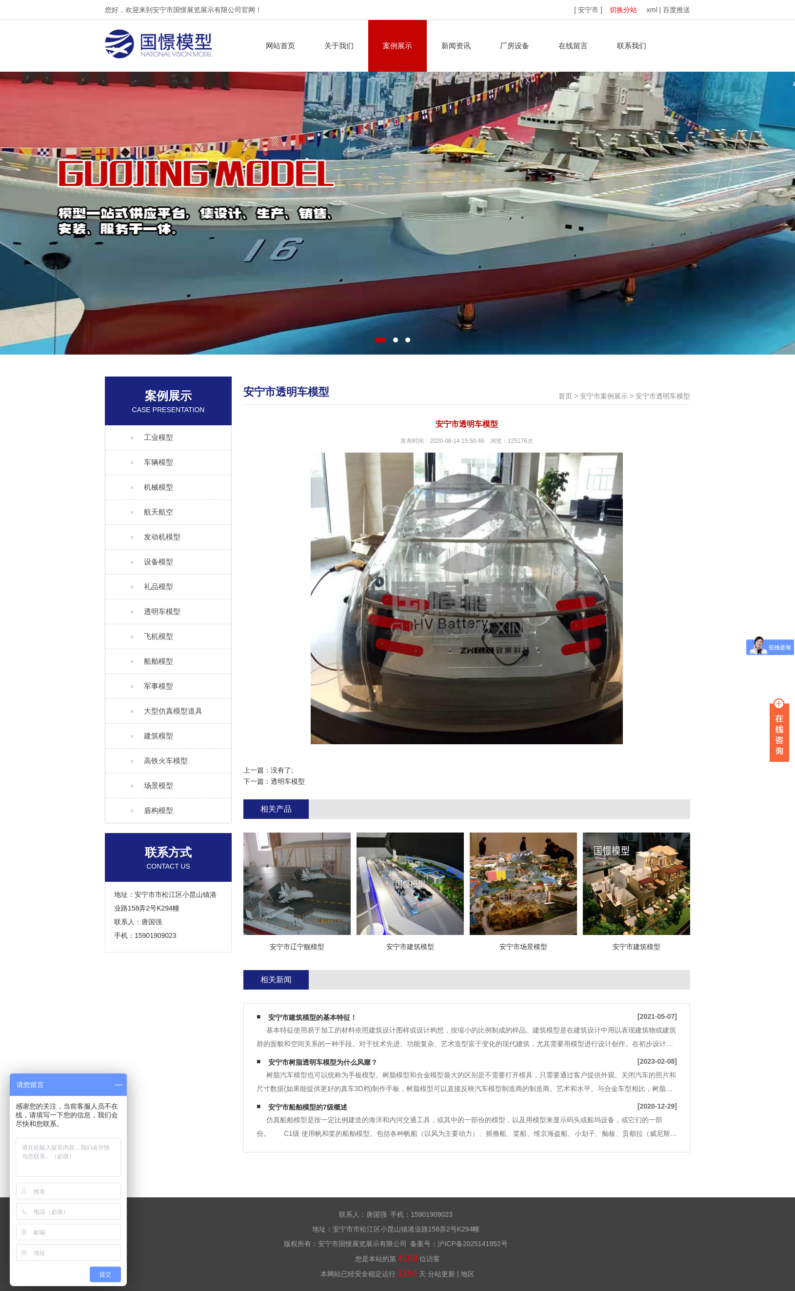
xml (652, 10)
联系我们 (631, 45)
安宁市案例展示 (604, 396)
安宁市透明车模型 (663, 396)
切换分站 (623, 10)
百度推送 (676, 10)
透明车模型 (288, 781)
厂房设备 (514, 45)
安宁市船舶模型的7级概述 (307, 1107)
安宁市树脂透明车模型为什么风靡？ (323, 1062)
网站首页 (280, 45)
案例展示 (397, 45)
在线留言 (573, 45)
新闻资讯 (456, 45)
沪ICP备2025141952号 (472, 1244)
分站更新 (441, 1274)
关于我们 (339, 45)
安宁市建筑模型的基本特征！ (312, 1017)
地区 (468, 1274)
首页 (565, 396)
